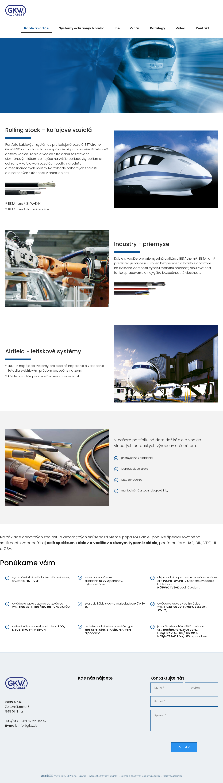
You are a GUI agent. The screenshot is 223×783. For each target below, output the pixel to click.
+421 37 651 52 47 (33, 721)
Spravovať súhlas (172, 775)
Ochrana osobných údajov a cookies (140, 775)
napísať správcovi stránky (103, 775)
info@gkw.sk (27, 725)
